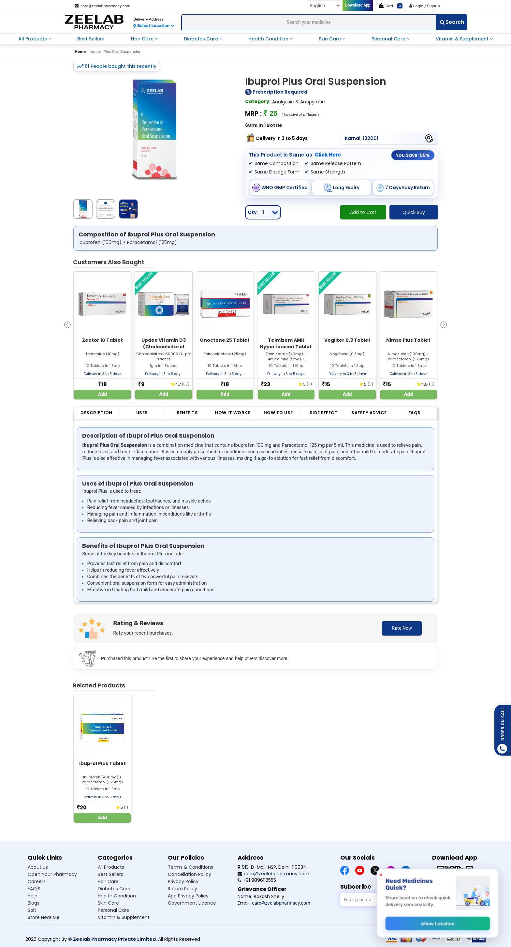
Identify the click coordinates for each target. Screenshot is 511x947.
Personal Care (389, 39)
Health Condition (269, 39)
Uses (142, 413)
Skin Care (330, 39)
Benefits (187, 413)
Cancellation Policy (189, 874)
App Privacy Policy (188, 896)
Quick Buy (413, 212)
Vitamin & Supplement (463, 39)
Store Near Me (44, 917)
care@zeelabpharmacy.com (102, 6)
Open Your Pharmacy (52, 874)
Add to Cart (363, 212)
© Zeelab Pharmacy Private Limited (112, 939)
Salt (32, 910)
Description (96, 413)
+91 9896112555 (257, 880)
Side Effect (324, 413)
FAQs (414, 413)
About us (38, 867)
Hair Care (143, 39)
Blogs (33, 903)
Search (452, 22)
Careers (37, 881)
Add (102, 394)
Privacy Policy (183, 881)
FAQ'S (34, 888)
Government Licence (192, 903)
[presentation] (67, 324)
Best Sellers (91, 39)
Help (32, 896)
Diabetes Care (201, 39)
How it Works (233, 413)
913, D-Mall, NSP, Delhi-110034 (272, 867)
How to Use (278, 413)
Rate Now (402, 628)
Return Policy (182, 888)
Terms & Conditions (190, 867)
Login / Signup (424, 6)
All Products (33, 39)
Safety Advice (369, 413)
